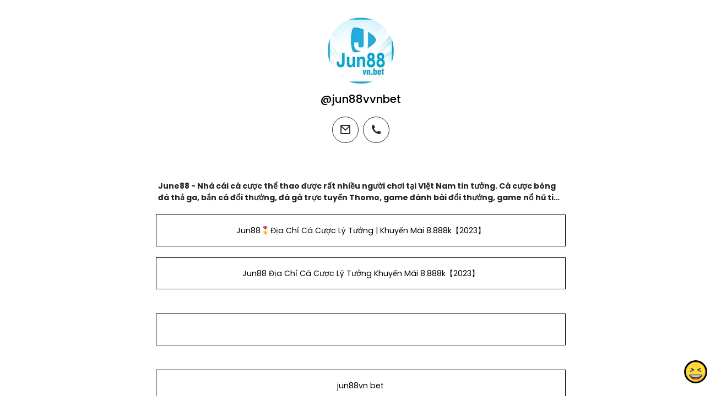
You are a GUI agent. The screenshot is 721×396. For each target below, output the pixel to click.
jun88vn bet (360, 385)
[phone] (376, 130)
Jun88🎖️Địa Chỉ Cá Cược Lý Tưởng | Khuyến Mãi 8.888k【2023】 (360, 230)
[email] (345, 130)
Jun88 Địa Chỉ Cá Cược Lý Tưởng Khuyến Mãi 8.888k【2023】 (360, 273)
